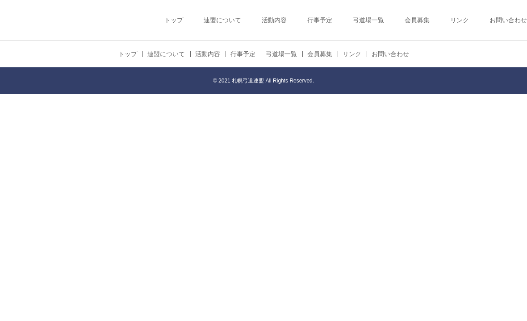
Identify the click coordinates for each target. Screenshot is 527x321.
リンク (459, 20)
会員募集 (417, 20)
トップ (173, 20)
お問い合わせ (508, 20)
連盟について (222, 20)
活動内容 (274, 20)
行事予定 (319, 20)
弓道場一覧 (368, 20)
